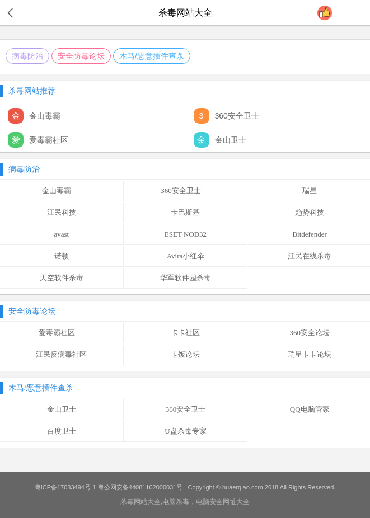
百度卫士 (61, 431)
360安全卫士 (185, 190)
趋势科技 (309, 212)
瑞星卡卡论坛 (309, 354)
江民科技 (61, 212)
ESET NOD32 (186, 234)
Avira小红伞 (186, 256)
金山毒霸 (61, 190)
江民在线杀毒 (309, 256)
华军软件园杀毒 (185, 278)
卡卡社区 (185, 332)
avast (61, 234)
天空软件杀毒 (61, 278)
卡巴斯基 (185, 212)
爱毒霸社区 (62, 332)
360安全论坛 (309, 332)
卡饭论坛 (185, 354)
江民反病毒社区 (61, 354)
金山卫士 (61, 409)
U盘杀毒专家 (185, 431)
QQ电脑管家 (310, 409)
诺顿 (61, 256)
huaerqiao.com (242, 487)
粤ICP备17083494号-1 (65, 487)
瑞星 (309, 190)
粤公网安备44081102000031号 (140, 487)
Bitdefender (309, 234)
